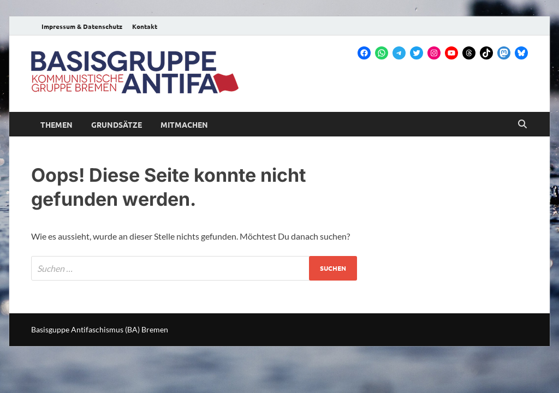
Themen (56, 124)
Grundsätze (116, 124)
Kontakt (144, 26)
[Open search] (522, 124)
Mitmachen (184, 124)
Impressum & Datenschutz (81, 26)
